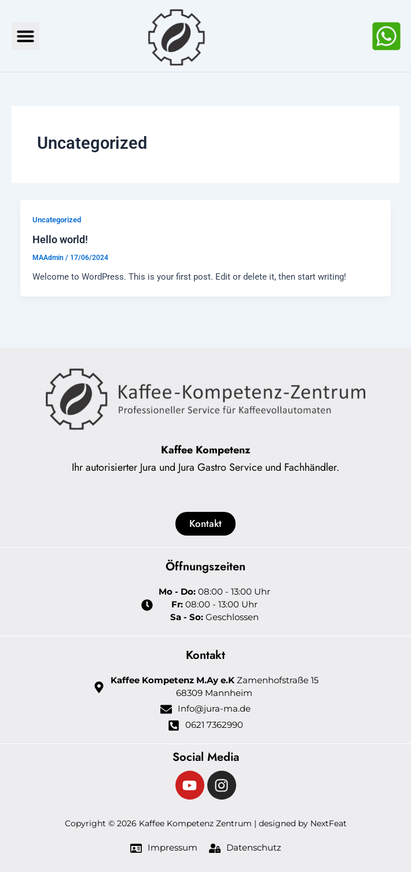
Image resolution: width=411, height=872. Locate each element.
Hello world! (60, 239)
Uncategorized (56, 219)
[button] (25, 36)
